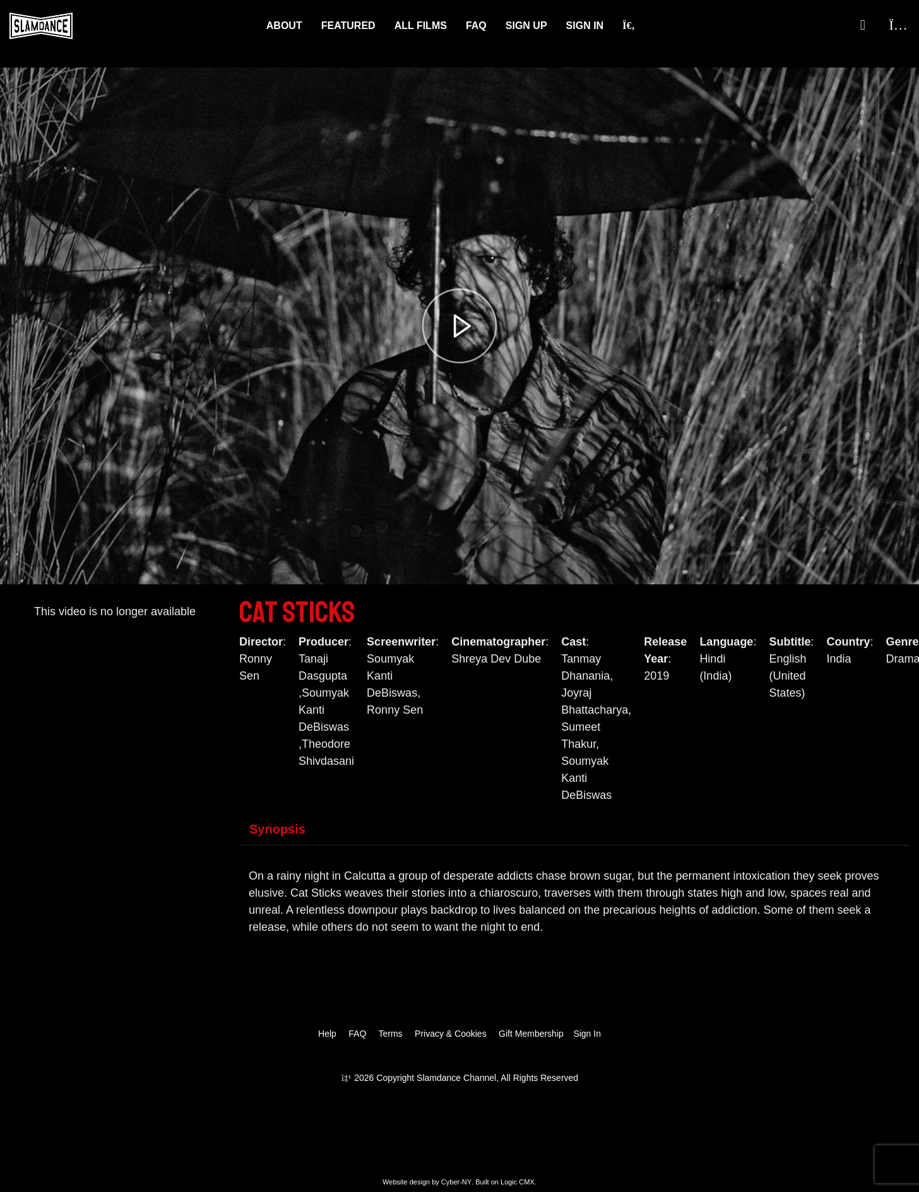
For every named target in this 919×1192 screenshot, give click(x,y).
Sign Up (526, 25)
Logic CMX (518, 1182)
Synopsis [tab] (277, 829)
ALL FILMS (420, 25)
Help (327, 1034)
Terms (390, 1034)
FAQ (476, 25)
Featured (348, 25)
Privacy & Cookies (451, 1034)
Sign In (585, 25)
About (284, 25)
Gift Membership (531, 1034)
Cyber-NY (456, 1182)
